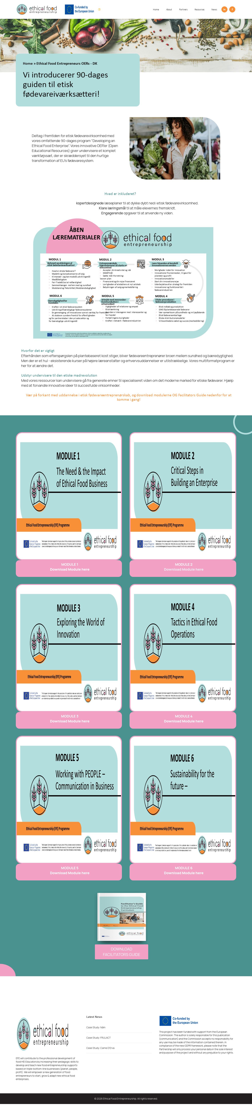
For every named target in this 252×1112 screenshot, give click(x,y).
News (214, 9)
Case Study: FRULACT (98, 1037)
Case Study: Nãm (95, 1027)
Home (156, 9)
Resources (199, 9)
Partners (183, 9)
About (169, 9)
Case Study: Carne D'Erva (100, 1048)
